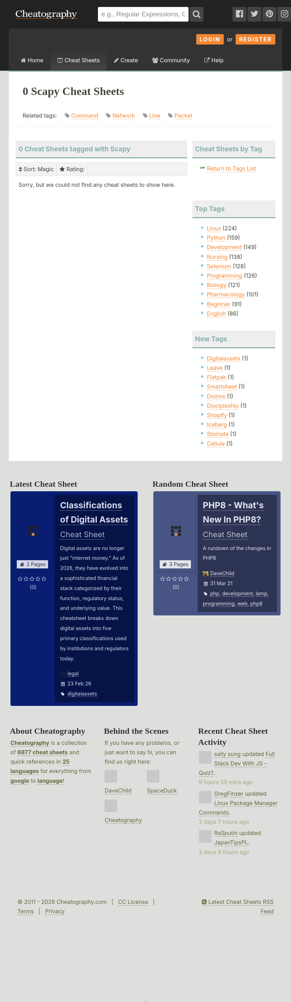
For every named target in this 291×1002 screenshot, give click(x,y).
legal (72, 673)
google (19, 780)
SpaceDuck (162, 790)
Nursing (217, 256)
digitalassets (82, 694)
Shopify (217, 415)
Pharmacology (226, 294)
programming (219, 603)
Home (32, 60)
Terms (25, 911)
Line (154, 115)
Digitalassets (223, 358)
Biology (217, 284)
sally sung (227, 753)
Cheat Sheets (79, 60)
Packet (183, 115)
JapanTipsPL (231, 842)
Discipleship (223, 405)
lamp (261, 593)
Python (216, 237)
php (214, 593)
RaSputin (226, 832)
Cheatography (29, 742)
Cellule (216, 443)
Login (210, 39)
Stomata (218, 433)
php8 (256, 603)
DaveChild (222, 573)
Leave (215, 367)
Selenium (219, 266)
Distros (216, 396)
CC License (133, 901)
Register (255, 39)
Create (126, 60)
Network (124, 115)
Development (224, 247)
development (237, 593)
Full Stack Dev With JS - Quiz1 (237, 763)
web (242, 603)
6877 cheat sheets (42, 752)
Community (171, 60)
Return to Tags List (231, 168)
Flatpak (216, 377)
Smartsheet (222, 386)
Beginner (219, 304)
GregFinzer (229, 793)
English (216, 313)
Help (213, 60)
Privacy (54, 911)
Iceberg (217, 424)
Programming (225, 275)
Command (84, 115)
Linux (214, 228)
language (50, 780)
